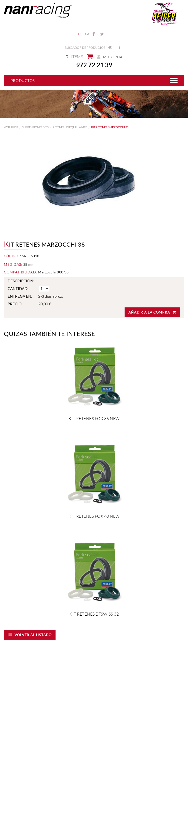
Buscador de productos (88, 47)
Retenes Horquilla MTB (70, 127)
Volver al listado (30, 634)
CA (87, 34)
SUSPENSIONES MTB (35, 127)
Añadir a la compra (152, 312)
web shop (11, 127)
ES (80, 34)
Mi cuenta (109, 56)
